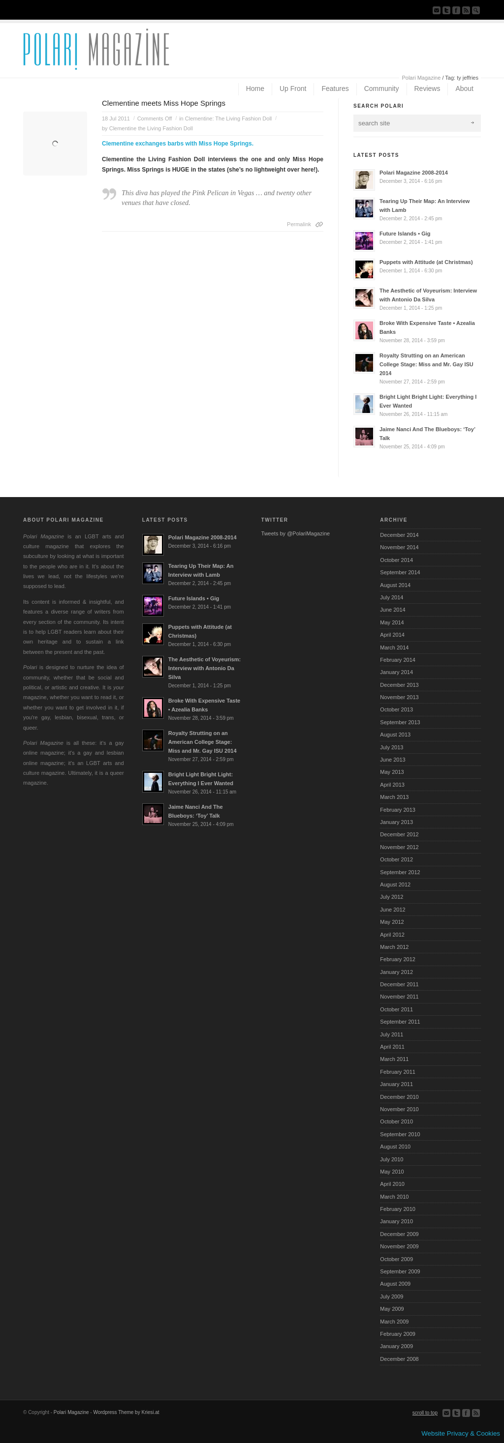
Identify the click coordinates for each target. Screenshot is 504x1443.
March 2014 (394, 647)
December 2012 (399, 834)
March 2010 (394, 1197)
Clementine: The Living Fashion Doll (228, 118)
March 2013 (394, 797)
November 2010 (399, 1109)
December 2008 (399, 1359)
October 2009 (396, 1259)
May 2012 (392, 922)
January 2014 (396, 672)
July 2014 (391, 597)
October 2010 (396, 1121)
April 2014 (392, 635)
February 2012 (397, 959)
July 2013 (391, 747)
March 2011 (394, 1059)
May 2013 (392, 772)
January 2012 (396, 972)
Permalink (299, 224)
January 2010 (396, 1221)
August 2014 (395, 585)
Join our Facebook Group (456, 10)
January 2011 (396, 1084)
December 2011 (399, 984)
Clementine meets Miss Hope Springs (163, 103)
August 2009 (395, 1284)
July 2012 (391, 897)
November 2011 (399, 997)
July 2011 (391, 1034)
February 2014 (397, 660)
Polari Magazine (421, 78)
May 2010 (392, 1172)
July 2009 (391, 1296)
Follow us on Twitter (446, 10)
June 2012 (392, 910)
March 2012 (394, 947)
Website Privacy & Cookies (460, 1433)
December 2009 (399, 1234)
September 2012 (400, 872)
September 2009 (400, 1271)
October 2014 (396, 560)
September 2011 (400, 1022)
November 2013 (399, 697)
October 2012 (396, 859)
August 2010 (395, 1146)
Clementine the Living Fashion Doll (151, 128)
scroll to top (425, 1412)
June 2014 (392, 610)
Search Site (476, 10)
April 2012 (392, 935)
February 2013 (397, 810)
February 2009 (397, 1334)
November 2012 (399, 847)
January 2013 (396, 822)
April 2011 (392, 1047)
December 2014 (399, 535)
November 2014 (399, 547)
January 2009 (396, 1346)
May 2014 (392, 622)
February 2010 (397, 1209)
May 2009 (392, 1309)
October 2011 (396, 1009)
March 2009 (394, 1322)
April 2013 (392, 785)
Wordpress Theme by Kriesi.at (126, 1412)
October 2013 (396, 709)
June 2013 (392, 760)
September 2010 (400, 1134)
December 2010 (399, 1097)
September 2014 (400, 572)
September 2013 (400, 722)
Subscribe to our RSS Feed (466, 10)
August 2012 (395, 884)
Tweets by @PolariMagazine (295, 533)
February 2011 (397, 1072)
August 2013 (395, 734)
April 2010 (392, 1184)
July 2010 (391, 1159)
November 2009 (399, 1246)
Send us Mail (436, 10)
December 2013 (399, 685)
